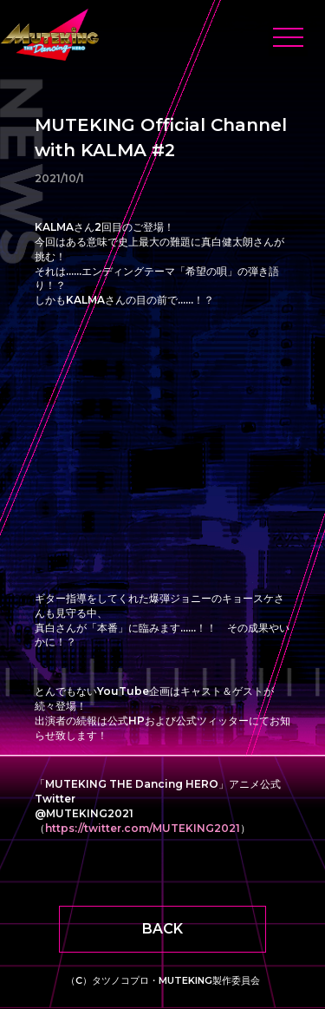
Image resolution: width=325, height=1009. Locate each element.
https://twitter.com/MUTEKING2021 (142, 828)
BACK (162, 929)
